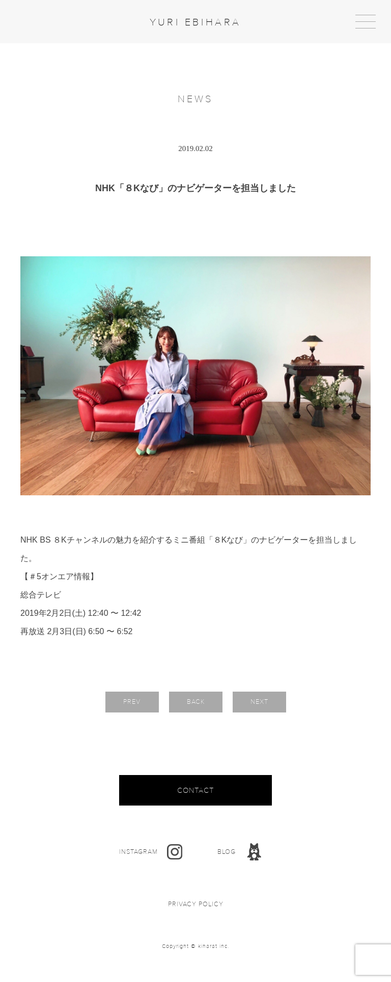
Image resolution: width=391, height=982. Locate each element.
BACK (196, 702)
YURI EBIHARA (195, 22)
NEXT (259, 702)
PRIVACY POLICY (196, 904)
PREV (132, 702)
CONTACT (195, 790)
